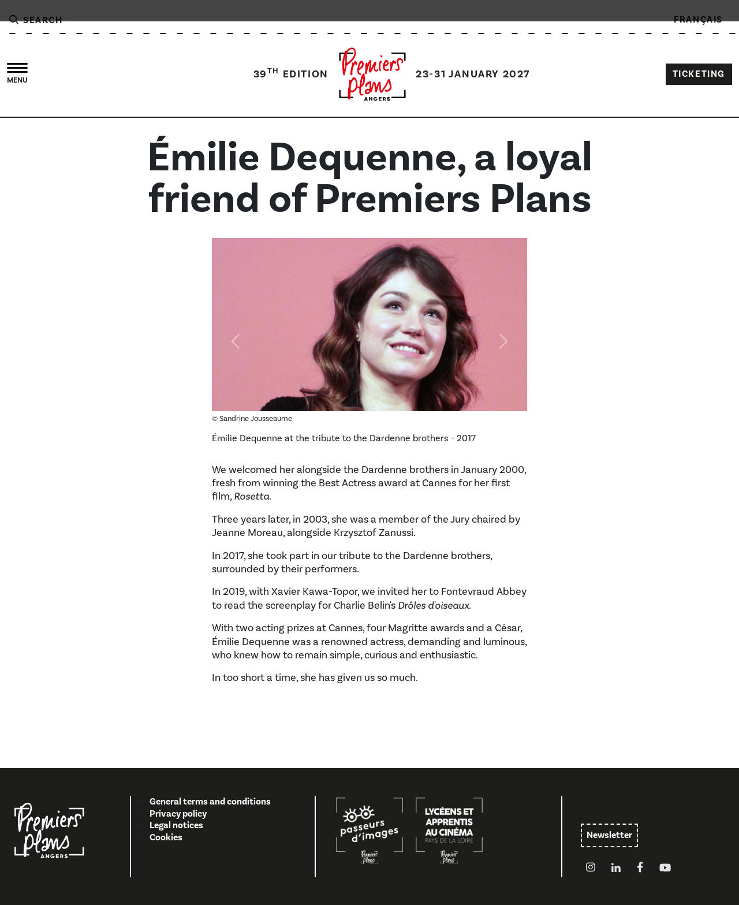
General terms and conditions (210, 801)
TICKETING (699, 74)
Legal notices (176, 825)
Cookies (166, 837)
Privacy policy (178, 814)
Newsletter (609, 835)
